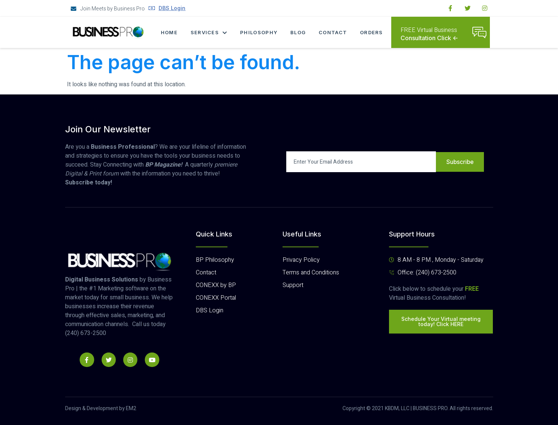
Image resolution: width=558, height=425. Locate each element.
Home (168, 32)
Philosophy (259, 32)
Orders (373, 32)
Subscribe (460, 161)
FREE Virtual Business (429, 30)
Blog (298, 32)
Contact (334, 32)
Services (208, 32)
